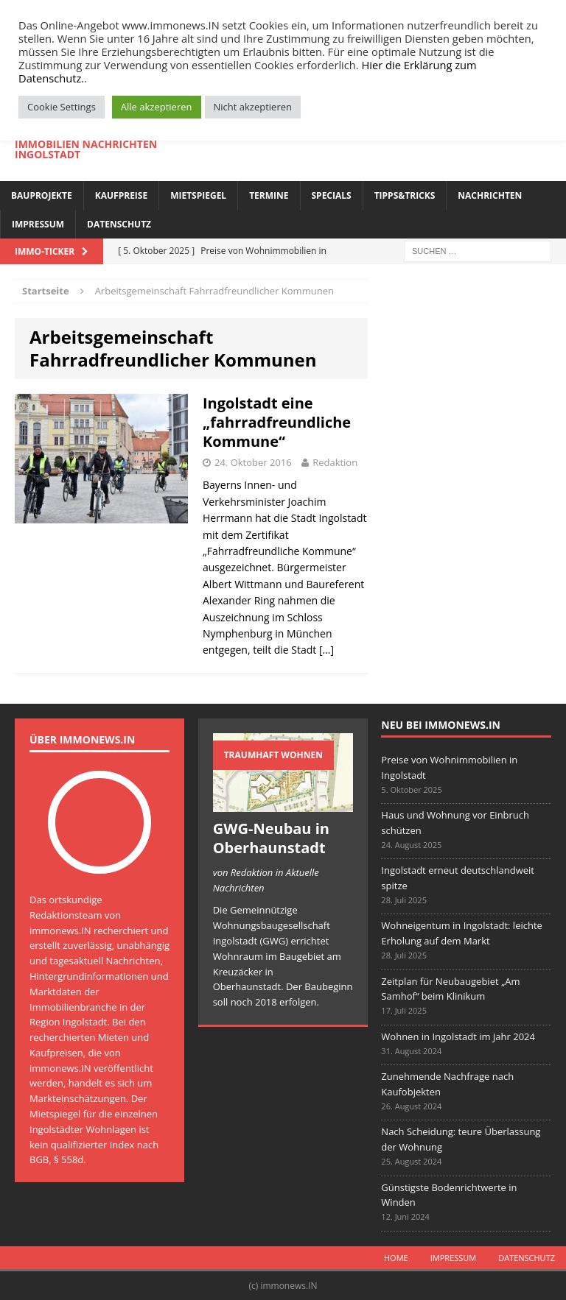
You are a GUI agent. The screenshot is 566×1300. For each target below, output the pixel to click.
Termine (268, 195)
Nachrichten (490, 195)
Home (396, 1257)
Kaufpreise (121, 195)
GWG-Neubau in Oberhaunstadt (271, 838)
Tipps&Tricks (405, 195)
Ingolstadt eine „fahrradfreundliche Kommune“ (277, 422)
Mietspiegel (198, 195)
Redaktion (334, 462)
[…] (326, 650)
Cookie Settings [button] (61, 106)
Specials (332, 195)
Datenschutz (119, 224)
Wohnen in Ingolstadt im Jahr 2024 (458, 1036)
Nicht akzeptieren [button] (253, 106)
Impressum (38, 224)
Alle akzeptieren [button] (156, 106)
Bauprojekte (41, 195)
